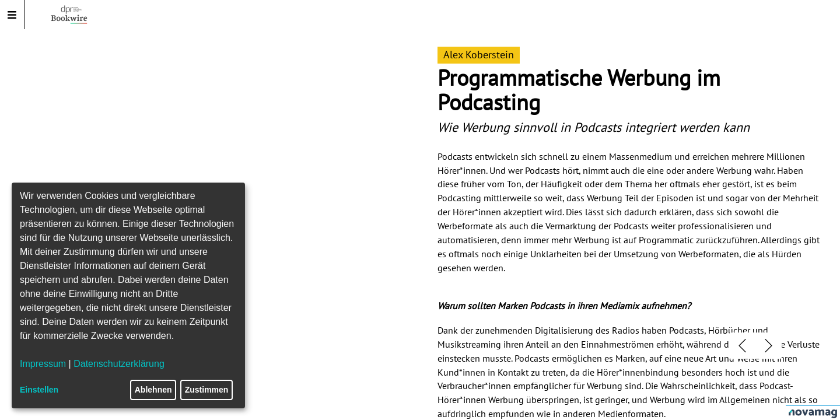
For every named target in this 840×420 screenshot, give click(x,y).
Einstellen (39, 389)
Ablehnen (153, 389)
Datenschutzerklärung (119, 364)
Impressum (43, 364)
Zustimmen (207, 389)
